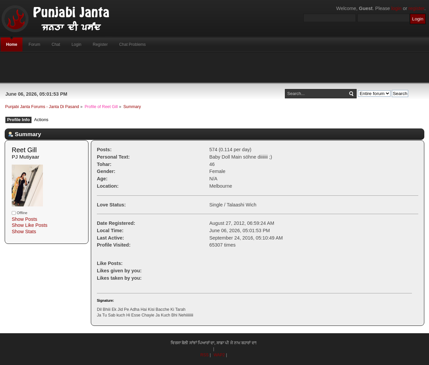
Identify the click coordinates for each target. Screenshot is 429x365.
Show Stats (24, 231)
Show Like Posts (29, 225)
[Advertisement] (214, 67)
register (416, 8)
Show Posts (24, 219)
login (396, 8)
